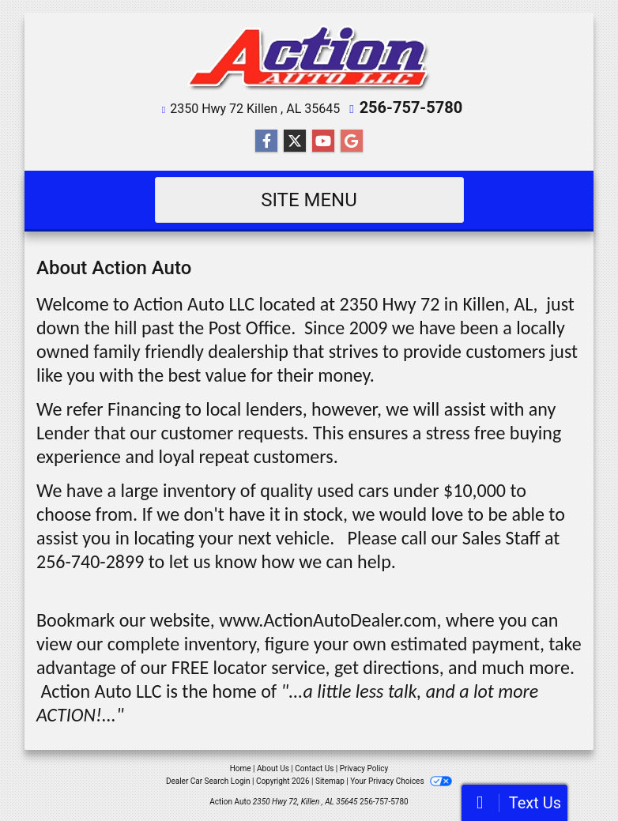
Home (240, 768)
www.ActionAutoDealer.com (327, 619)
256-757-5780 (411, 107)
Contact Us (314, 768)
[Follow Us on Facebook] (266, 141)
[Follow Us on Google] (352, 141)
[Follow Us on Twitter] (295, 141)
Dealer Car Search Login (208, 781)
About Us (273, 768)
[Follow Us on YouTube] (323, 141)
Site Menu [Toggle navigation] (309, 200)
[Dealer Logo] (309, 58)
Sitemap (330, 781)
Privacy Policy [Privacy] (364, 768)
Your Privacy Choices (401, 781)
